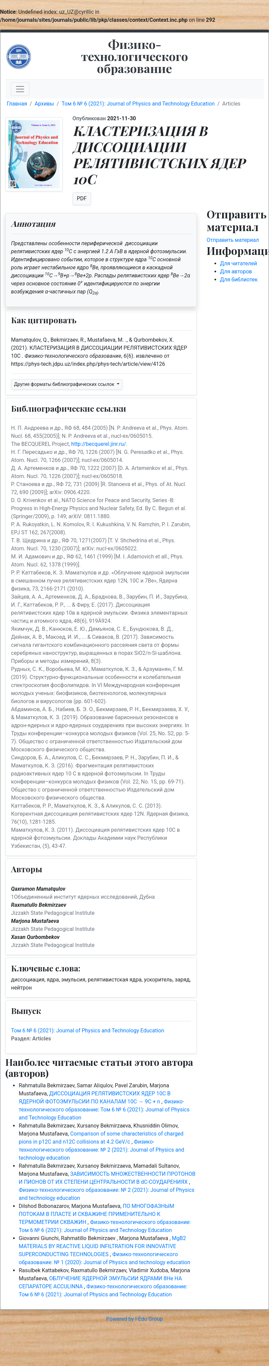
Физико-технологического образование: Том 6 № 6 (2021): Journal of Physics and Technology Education (104, 1109)
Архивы (44, 103)
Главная (17, 103)
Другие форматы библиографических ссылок (64, 384)
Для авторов (236, 271)
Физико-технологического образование (134, 56)
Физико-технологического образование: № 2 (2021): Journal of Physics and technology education (101, 1150)
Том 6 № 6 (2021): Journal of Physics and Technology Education (138, 103)
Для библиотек (239, 279)
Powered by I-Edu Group (134, 1319)
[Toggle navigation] (20, 89)
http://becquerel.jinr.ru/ (98, 444)
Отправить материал (233, 240)
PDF (82, 198)
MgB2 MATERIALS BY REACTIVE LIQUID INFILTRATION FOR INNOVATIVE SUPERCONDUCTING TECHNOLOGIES (102, 1246)
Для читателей (238, 263)
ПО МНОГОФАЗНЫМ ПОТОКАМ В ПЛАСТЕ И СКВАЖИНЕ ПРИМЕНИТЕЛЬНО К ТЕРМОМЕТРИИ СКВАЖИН (96, 1214)
